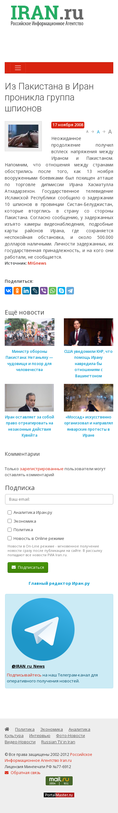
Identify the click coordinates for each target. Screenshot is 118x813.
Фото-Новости (70, 735)
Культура (14, 735)
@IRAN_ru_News (28, 666)
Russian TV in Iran (58, 742)
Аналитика (79, 729)
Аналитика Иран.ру (30, 512)
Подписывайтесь (24, 675)
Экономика (22, 521)
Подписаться (28, 567)
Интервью (39, 735)
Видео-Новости (20, 742)
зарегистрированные (42, 468)
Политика (20, 529)
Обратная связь (23, 772)
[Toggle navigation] (18, 67)
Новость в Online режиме (36, 538)
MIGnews (37, 263)
